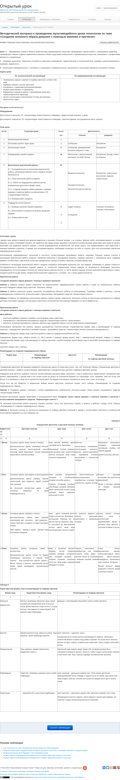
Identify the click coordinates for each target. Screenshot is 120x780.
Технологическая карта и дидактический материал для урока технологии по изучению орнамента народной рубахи (45, 750)
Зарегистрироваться (110, 8)
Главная (10, 19)
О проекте (3, 771)
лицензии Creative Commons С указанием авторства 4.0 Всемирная (59, 777)
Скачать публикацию (60, 727)
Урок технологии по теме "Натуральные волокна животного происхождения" (31, 748)
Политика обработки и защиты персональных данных (51, 774)
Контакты (108, 19)
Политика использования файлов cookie (15, 774)
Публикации (26, 19)
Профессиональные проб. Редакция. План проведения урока (25, 753)
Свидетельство (74, 19)
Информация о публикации (50, 19)
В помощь (92, 19)
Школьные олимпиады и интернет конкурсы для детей (29, 771)
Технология (26, 27)
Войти (99, 8)
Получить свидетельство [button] (109, 42)
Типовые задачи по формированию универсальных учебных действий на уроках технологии (37, 755)
